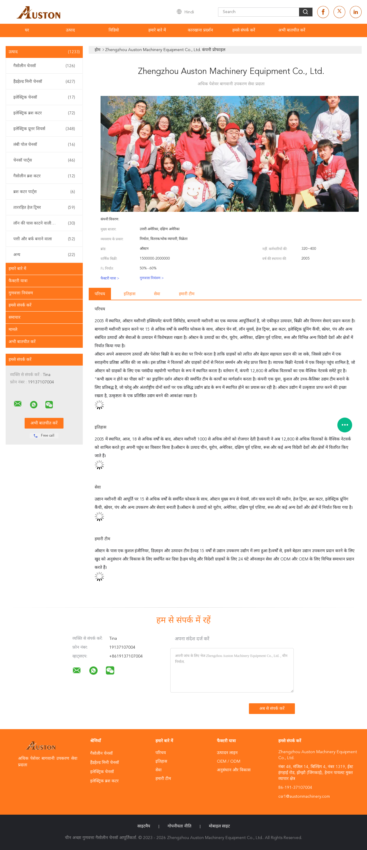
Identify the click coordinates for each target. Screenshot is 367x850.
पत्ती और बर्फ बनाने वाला (44, 239)
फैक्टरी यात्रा (18, 281)
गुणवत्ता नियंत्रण (21, 293)
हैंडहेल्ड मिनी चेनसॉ (44, 82)
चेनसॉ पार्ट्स (44, 160)
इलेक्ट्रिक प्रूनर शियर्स (44, 129)
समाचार (14, 317)
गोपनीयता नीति (179, 826)
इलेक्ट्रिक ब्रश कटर (44, 113)
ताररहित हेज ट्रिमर (44, 208)
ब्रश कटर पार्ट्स (44, 192)
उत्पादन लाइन (227, 753)
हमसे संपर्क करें (243, 30)
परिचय (100, 294)
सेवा (157, 294)
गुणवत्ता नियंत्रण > (152, 278)
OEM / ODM (228, 761)
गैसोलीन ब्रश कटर (44, 176)
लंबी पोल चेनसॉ (44, 145)
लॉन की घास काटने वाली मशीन (44, 223)
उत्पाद (70, 30)
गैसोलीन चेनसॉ (44, 66)
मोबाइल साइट (219, 826)
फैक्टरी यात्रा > (110, 278)
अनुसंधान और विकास (233, 770)
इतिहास (129, 294)
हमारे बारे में (157, 30)
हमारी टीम (186, 294)
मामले (13, 330)
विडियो (114, 30)
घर (27, 30)
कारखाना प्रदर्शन (200, 30)
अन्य (44, 255)
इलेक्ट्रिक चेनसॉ (44, 97)
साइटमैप (143, 826)
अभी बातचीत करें (291, 30)
